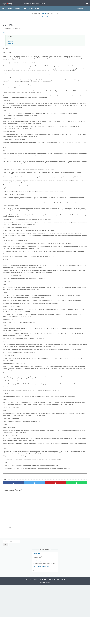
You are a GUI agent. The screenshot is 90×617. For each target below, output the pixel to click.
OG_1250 (10, 42)
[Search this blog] (73, 12)
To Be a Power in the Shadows (74, 40)
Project (11, 6)
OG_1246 (10, 40)
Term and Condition (33, 611)
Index (31, 549)
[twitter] (24, 556)
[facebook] (85, 2)
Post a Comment (16, 27)
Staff (25, 6)
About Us (63, 611)
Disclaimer (50, 611)
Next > (35, 549)
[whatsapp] (52, 556)
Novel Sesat (47, 614)
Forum (32, 6)
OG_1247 (10, 37)
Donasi (38, 6)
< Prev (26, 549)
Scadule (18, 6)
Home (4, 6)
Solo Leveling (69, 32)
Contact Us (56, 611)
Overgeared (6, 31)
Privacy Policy (43, 611)
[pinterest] (38, 556)
